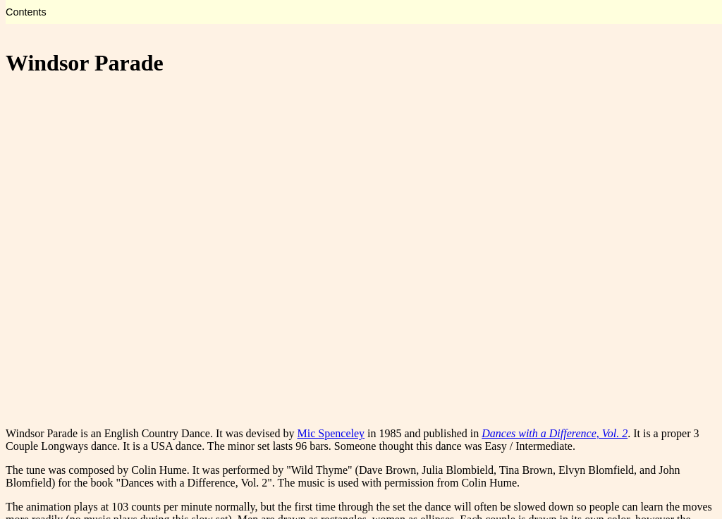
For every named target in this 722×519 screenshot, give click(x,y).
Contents (26, 12)
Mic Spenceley (331, 433)
